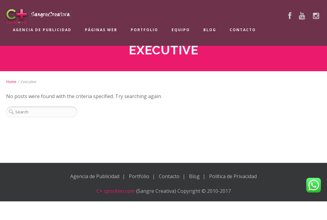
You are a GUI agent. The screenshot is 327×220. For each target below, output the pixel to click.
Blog (209, 29)
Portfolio (144, 29)
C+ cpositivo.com (115, 191)
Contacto (243, 29)
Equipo (181, 29)
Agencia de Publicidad (42, 29)
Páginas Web (101, 29)
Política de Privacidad (233, 176)
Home (11, 81)
